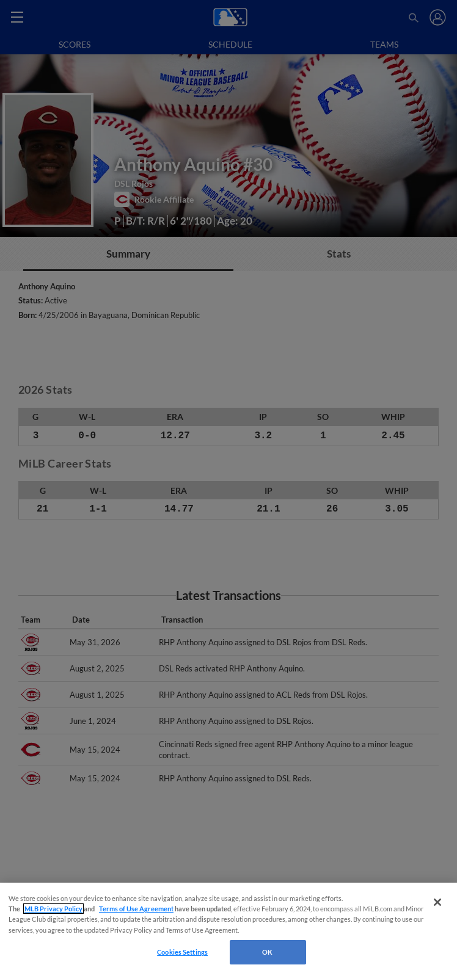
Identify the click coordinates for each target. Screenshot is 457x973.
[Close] (437, 902)
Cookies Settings (182, 952)
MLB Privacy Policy (53, 909)
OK (267, 952)
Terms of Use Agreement (136, 909)
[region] (228, 928)
